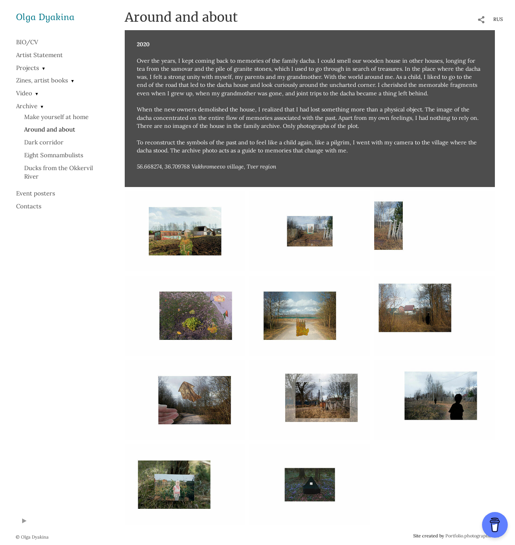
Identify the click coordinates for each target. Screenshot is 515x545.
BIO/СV (27, 42)
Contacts (28, 206)
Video (24, 93)
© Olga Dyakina (32, 537)
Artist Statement (39, 55)
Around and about (49, 129)
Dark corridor (44, 142)
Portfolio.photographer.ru (472, 536)
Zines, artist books (42, 80)
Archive (26, 106)
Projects (27, 68)
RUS (498, 19)
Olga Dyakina (45, 17)
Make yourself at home (56, 117)
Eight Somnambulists (53, 155)
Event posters (35, 193)
